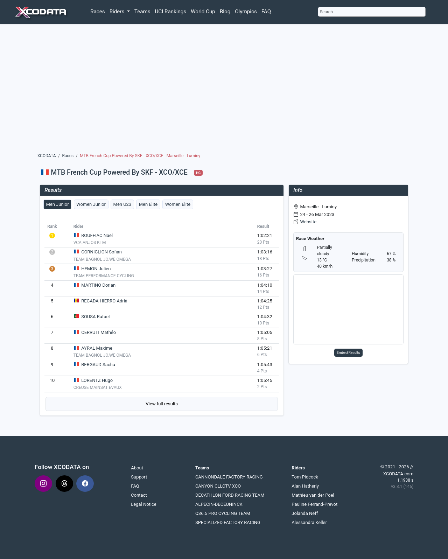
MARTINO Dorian (98, 285)
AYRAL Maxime (96, 348)
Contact (139, 495)
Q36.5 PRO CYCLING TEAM (222, 513)
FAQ (266, 11)
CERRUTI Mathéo (98, 332)
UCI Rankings (171, 11)
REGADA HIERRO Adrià (104, 300)
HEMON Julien (96, 268)
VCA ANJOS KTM (90, 242)
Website (308, 221)
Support (139, 477)
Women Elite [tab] (177, 204)
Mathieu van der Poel (313, 495)
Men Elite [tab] (148, 204)
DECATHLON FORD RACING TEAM (230, 495)
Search (326, 11)
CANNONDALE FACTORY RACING (229, 477)
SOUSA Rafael (95, 316)
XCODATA (46, 155)
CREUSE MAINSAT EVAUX (98, 387)
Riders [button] (118, 11)
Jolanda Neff (305, 513)
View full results (162, 403)
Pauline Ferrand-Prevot (314, 504)
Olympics (246, 11)
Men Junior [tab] (57, 204)
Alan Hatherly (305, 486)
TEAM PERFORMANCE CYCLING (104, 275)
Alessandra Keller (309, 522)
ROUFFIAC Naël (97, 235)
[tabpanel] (161, 316)
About (137, 467)
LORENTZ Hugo (97, 380)
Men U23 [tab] (122, 204)
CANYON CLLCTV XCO (218, 486)
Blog (225, 11)
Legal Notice (143, 504)
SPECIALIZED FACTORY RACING (227, 522)
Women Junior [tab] (91, 204)
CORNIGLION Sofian (101, 251)
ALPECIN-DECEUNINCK (219, 504)
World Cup (203, 11)
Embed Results (348, 353)
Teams (142, 11)
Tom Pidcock (305, 477)
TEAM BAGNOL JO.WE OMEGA (102, 259)
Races (97, 11)
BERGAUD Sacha (98, 364)
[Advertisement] (224, 90)
